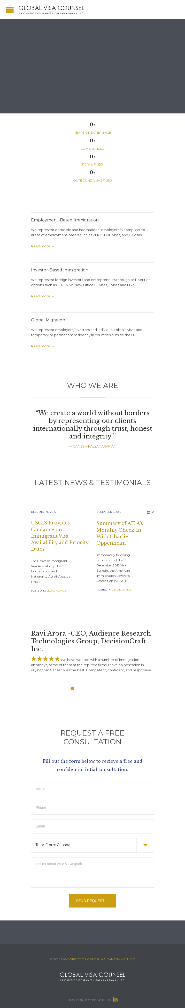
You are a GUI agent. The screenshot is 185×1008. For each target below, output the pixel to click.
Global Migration (48, 320)
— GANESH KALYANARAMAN (92, 446)
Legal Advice (56, 590)
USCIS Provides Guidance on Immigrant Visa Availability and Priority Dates (59, 536)
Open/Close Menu (9, 9)
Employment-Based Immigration (65, 220)
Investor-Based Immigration (59, 270)
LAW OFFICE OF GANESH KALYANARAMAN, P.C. (98, 959)
